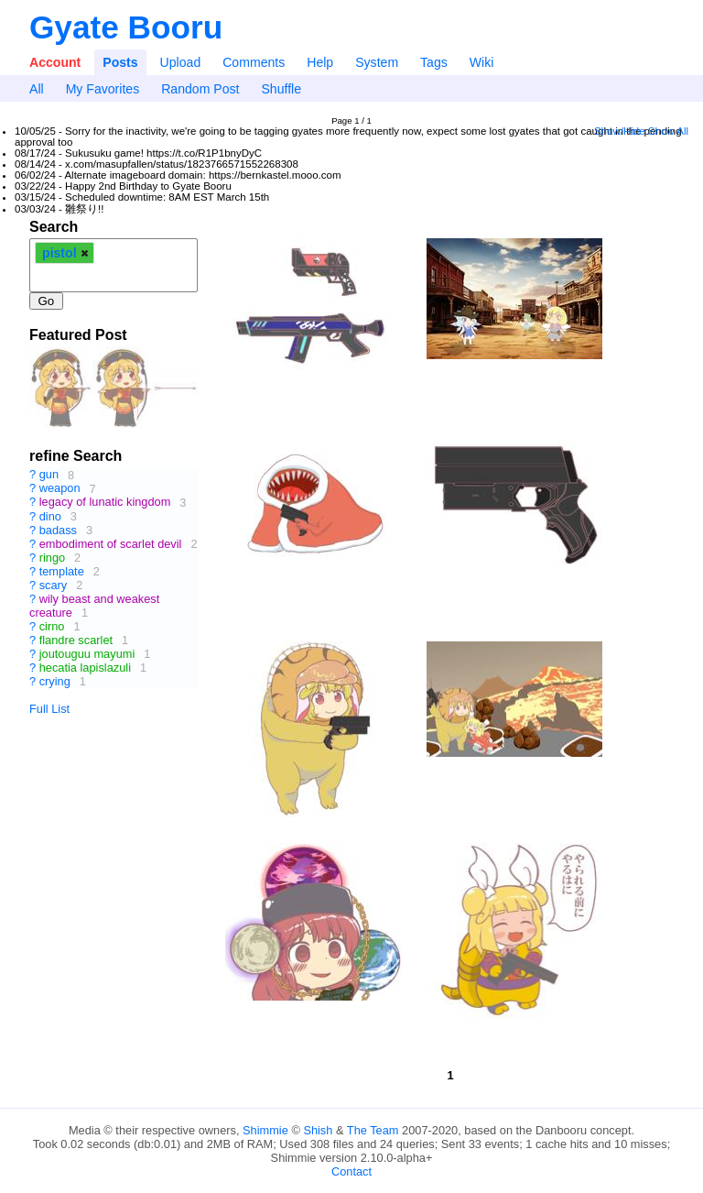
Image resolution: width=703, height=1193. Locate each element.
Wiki (482, 62)
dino (50, 516)
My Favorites (103, 89)
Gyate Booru (125, 27)
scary (53, 585)
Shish (317, 1130)
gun (49, 475)
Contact (351, 1171)
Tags (434, 62)
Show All (668, 131)
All (36, 89)
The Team (373, 1130)
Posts (120, 62)
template (61, 571)
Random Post (200, 89)
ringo (52, 557)
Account (55, 62)
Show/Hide (619, 131)
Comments (253, 62)
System (376, 62)
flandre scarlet (76, 640)
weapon (60, 489)
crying (54, 681)
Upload (180, 62)
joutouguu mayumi (87, 654)
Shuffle (281, 89)
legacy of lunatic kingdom (105, 502)
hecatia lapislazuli (85, 667)
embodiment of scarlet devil (110, 544)
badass (58, 530)
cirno (52, 626)
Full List (49, 709)
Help (320, 62)
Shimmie (265, 1130)
